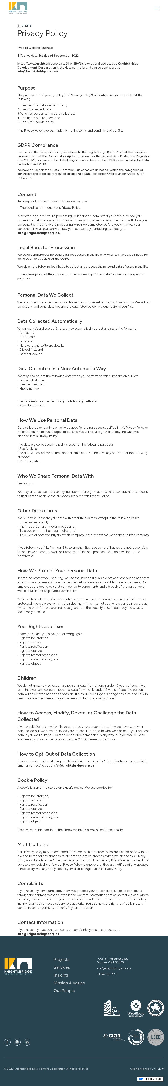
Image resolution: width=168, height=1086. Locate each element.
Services (62, 967)
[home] (18, 8)
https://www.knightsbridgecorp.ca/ (41, 63)
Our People (64, 990)
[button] (156, 7)
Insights (61, 975)
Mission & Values (69, 982)
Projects (61, 959)
